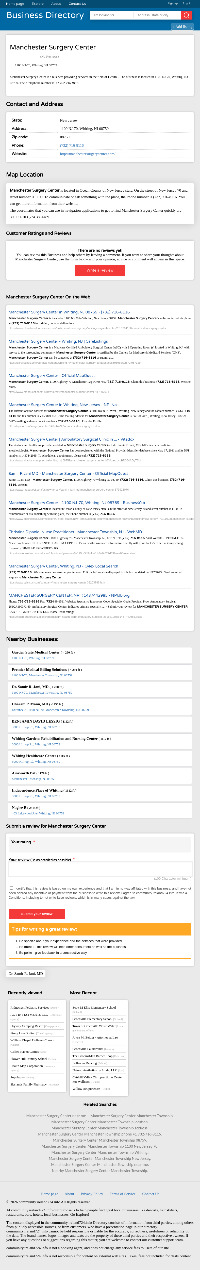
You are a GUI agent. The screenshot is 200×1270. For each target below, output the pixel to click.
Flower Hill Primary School (33, 1060)
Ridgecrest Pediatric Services (34, 1009)
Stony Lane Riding (32, 1035)
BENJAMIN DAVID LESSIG (42, 721)
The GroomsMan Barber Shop (98, 1057)
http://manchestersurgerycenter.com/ (87, 154)
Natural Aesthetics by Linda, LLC (98, 1072)
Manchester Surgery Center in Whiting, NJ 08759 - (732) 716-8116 (69, 312)
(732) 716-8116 (72, 145)
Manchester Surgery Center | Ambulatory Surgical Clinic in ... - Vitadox (72, 439)
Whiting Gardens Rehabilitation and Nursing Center (61, 739)
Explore (38, 4)
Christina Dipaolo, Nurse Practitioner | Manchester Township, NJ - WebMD (75, 532)
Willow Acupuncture (91, 1090)
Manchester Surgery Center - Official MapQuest (52, 375)
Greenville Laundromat (93, 1050)
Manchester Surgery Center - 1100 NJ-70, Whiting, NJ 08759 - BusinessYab (77, 502)
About (56, 4)
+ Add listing (182, 27)
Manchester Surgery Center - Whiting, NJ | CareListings (58, 341)
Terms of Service (123, 1195)
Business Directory (45, 15)
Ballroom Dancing (89, 1064)
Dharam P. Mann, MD (37, 704)
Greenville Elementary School (97, 1020)
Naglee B (26, 808)
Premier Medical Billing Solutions (47, 669)
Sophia (22, 1079)
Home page (15, 4)
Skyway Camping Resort (35, 1027)
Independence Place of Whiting (44, 790)
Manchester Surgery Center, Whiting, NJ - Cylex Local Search (63, 566)
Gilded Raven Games (28, 1053)
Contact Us (77, 4)
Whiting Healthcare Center (41, 756)
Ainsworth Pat (30, 773)
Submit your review (37, 915)
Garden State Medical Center (43, 652)
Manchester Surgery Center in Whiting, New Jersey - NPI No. (63, 405)
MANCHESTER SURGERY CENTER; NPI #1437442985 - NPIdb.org (69, 595)
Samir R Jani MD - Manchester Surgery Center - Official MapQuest (68, 473)
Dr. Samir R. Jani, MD (37, 687)
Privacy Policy (92, 1195)
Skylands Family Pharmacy (35, 1086)
